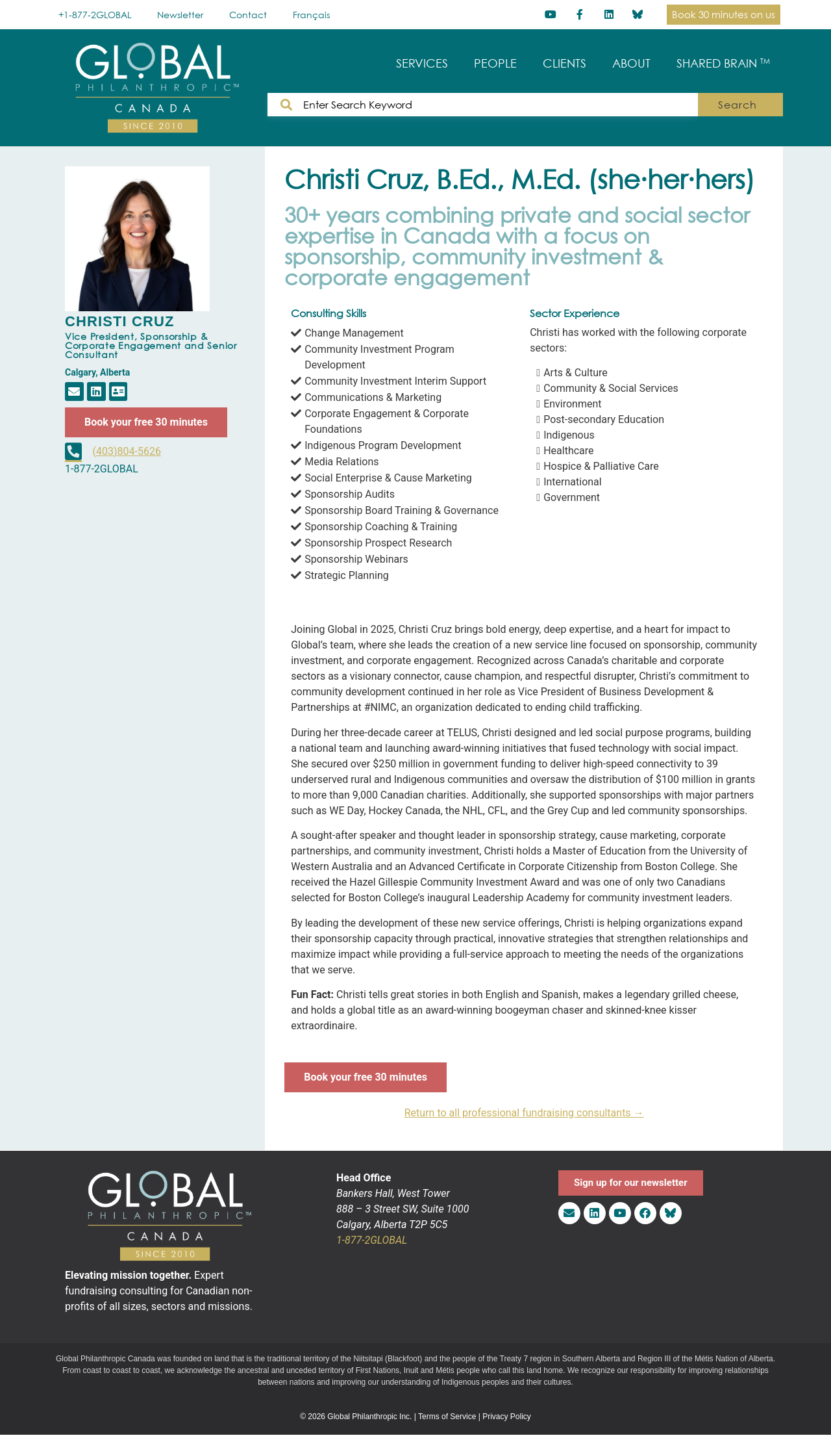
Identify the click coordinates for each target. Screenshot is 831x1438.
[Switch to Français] (311, 14)
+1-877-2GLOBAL (94, 14)
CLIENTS (564, 63)
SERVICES (422, 63)
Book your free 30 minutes (146, 422)
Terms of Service (447, 1416)
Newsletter (180, 14)
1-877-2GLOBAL (371, 1240)
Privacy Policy (506, 1416)
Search (744, 104)
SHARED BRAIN (723, 63)
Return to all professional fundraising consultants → (524, 1113)
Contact (248, 14)
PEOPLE (495, 63)
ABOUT (631, 63)
